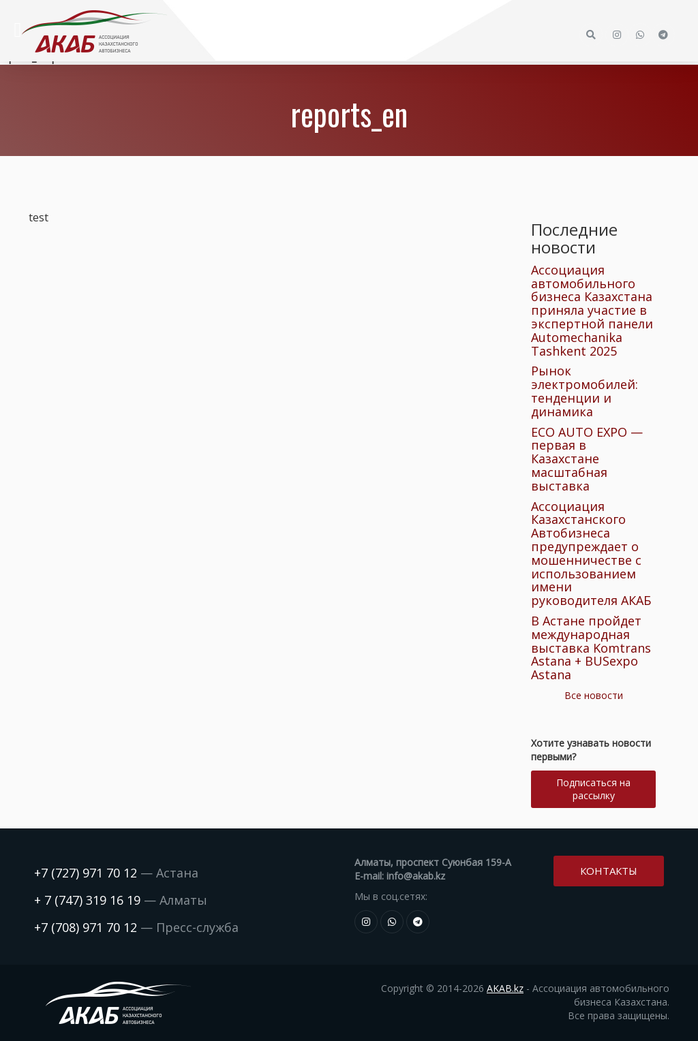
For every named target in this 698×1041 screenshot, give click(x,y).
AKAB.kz (505, 988)
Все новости (593, 695)
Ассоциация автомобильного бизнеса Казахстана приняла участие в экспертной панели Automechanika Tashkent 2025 (592, 310)
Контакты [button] (608, 870)
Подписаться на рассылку (593, 789)
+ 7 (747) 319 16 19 (87, 900)
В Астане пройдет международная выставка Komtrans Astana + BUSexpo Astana (591, 647)
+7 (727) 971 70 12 (85, 873)
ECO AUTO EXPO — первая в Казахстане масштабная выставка (587, 459)
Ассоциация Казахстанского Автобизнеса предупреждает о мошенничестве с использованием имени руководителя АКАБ (591, 553)
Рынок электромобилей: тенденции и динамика (584, 390)
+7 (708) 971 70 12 (85, 927)
